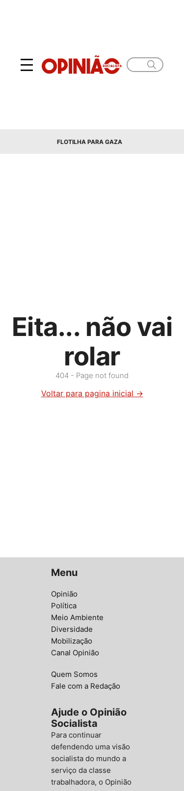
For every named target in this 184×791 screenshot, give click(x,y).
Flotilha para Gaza (89, 141)
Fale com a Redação (85, 686)
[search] (152, 64)
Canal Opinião (75, 652)
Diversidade (72, 629)
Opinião (64, 594)
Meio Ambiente (77, 617)
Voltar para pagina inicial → (92, 393)
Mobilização (71, 641)
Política (64, 605)
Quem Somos (74, 674)
